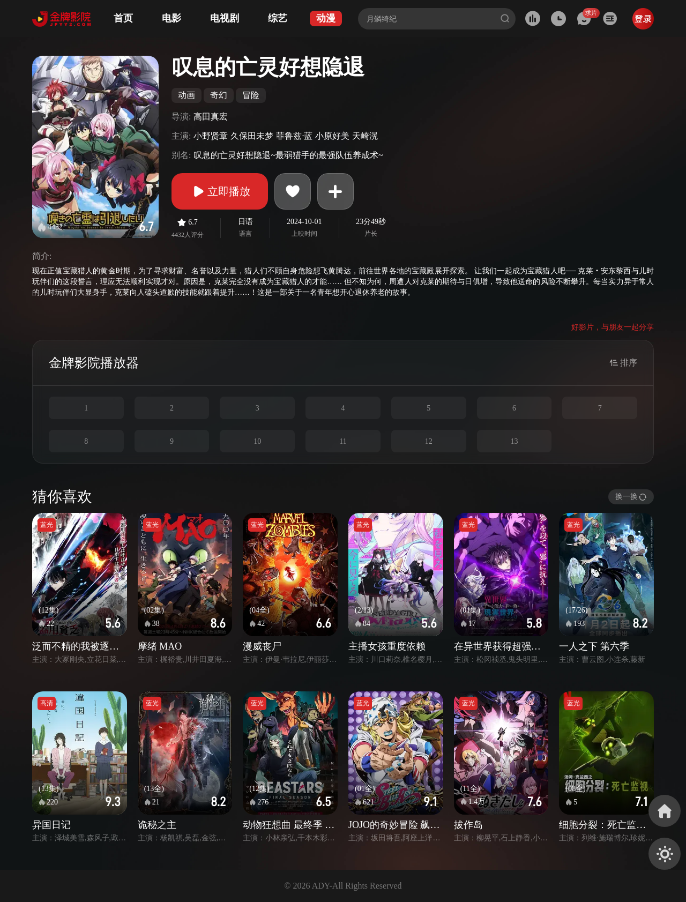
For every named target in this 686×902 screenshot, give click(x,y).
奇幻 (218, 95)
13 (514, 441)
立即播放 (219, 191)
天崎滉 (365, 135)
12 (429, 441)
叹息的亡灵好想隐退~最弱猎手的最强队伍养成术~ (288, 155)
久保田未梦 (251, 135)
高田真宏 (210, 116)
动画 (186, 95)
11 (342, 441)
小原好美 (332, 135)
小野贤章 (210, 135)
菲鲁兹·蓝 (294, 135)
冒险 (250, 95)
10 (257, 441)
